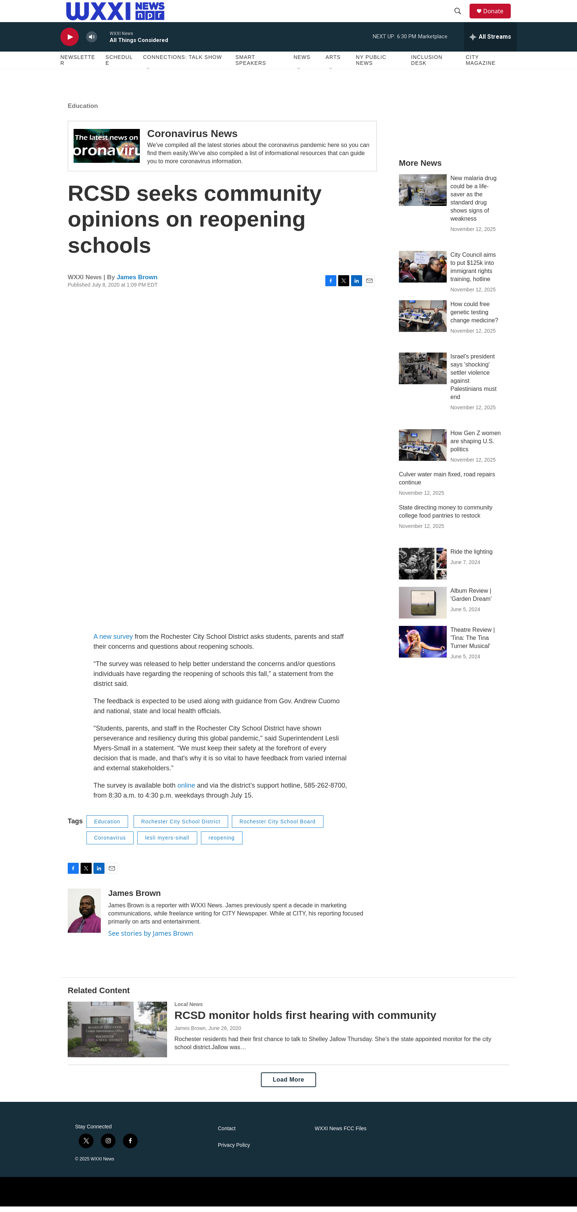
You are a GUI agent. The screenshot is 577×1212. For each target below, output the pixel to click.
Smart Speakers (251, 65)
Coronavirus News (192, 139)
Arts (333, 63)
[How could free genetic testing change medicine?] (423, 321)
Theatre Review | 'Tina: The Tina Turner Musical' (472, 643)
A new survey (113, 642)
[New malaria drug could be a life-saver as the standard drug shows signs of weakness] (423, 195)
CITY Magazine (481, 65)
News (302, 63)
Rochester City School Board (278, 827)
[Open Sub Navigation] (149, 74)
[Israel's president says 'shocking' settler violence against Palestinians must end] (423, 374)
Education (83, 111)
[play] (69, 42)
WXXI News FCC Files (341, 1134)
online (186, 791)
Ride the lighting (471, 557)
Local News (188, 1010)
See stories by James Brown (150, 938)
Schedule (119, 65)
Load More (288, 1085)
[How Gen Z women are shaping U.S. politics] (423, 450)
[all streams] (490, 42)
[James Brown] (84, 916)
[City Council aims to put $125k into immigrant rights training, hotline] (423, 272)
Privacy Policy (234, 1150)
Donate (497, 14)
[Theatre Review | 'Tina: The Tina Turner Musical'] (423, 647)
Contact (227, 1134)
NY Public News (371, 65)
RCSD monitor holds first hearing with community (305, 1021)
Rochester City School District (180, 827)
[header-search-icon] (461, 14)
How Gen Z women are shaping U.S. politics (475, 446)
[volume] (91, 42)
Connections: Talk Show (182, 63)
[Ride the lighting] (423, 569)
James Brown (137, 282)
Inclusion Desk (426, 65)
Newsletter (77, 65)
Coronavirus (110, 843)
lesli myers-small (167, 843)
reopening (222, 843)
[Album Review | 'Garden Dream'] (423, 608)
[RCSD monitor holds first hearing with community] (117, 1034)
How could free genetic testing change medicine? (474, 317)
